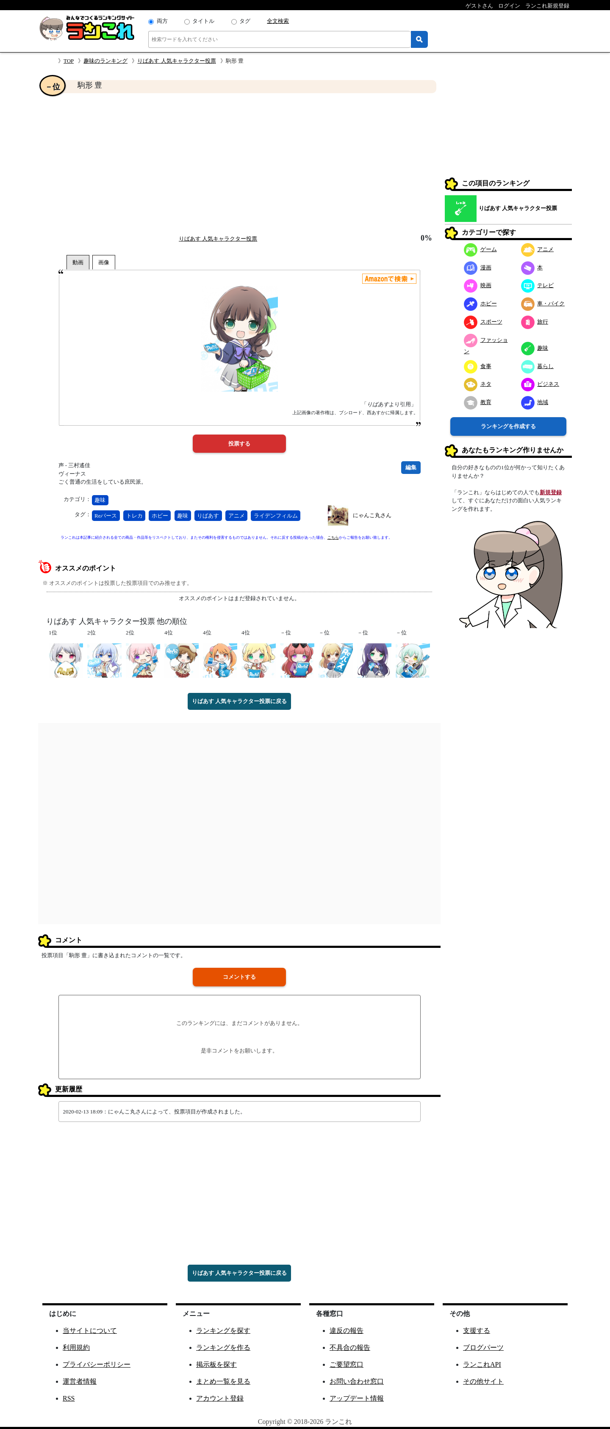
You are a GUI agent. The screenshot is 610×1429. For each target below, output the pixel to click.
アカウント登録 (220, 1398)
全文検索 (278, 21)
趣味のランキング (105, 61)
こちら (333, 537)
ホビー (160, 515)
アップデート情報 (357, 1398)
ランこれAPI (482, 1364)
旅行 (535, 321)
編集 (410, 467)
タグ (244, 21)
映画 (477, 285)
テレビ (537, 285)
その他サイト (483, 1381)
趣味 (99, 500)
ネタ (477, 384)
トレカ (134, 515)
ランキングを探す (223, 1330)
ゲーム (480, 249)
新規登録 (551, 492)
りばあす (208, 515)
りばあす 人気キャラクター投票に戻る (239, 701)
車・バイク (543, 303)
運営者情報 (80, 1381)
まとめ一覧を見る (223, 1381)
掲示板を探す (216, 1364)
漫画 (477, 267)
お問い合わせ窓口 (357, 1381)
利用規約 (76, 1347)
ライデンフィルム (276, 515)
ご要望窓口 (346, 1364)
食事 (477, 366)
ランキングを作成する (508, 426)
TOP (69, 61)
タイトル (203, 21)
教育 (477, 402)
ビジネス (540, 384)
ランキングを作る (223, 1347)
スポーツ (483, 321)
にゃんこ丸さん (372, 515)
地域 (535, 402)
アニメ (236, 515)
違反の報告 (346, 1330)
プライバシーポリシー (96, 1364)
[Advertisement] (239, 163)
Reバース (105, 515)
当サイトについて (90, 1330)
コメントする (239, 977)
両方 (162, 21)
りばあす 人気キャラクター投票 (176, 61)
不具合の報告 (350, 1347)
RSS (69, 1398)
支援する (476, 1330)
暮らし (537, 366)
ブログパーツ (483, 1347)
